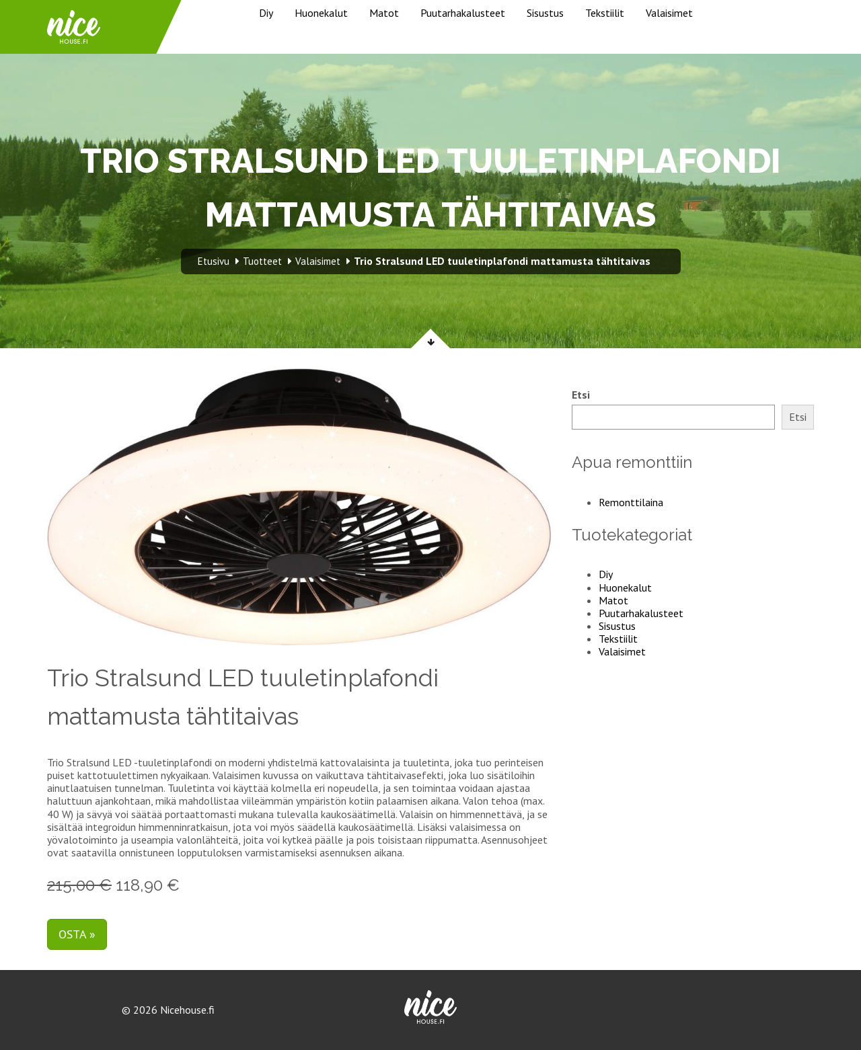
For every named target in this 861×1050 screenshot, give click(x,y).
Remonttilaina (631, 502)
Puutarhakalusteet (462, 12)
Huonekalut (321, 12)
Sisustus (545, 12)
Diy (266, 12)
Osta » (77, 934)
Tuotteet (262, 261)
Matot (384, 12)
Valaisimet (669, 12)
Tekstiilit (604, 12)
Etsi (581, 395)
